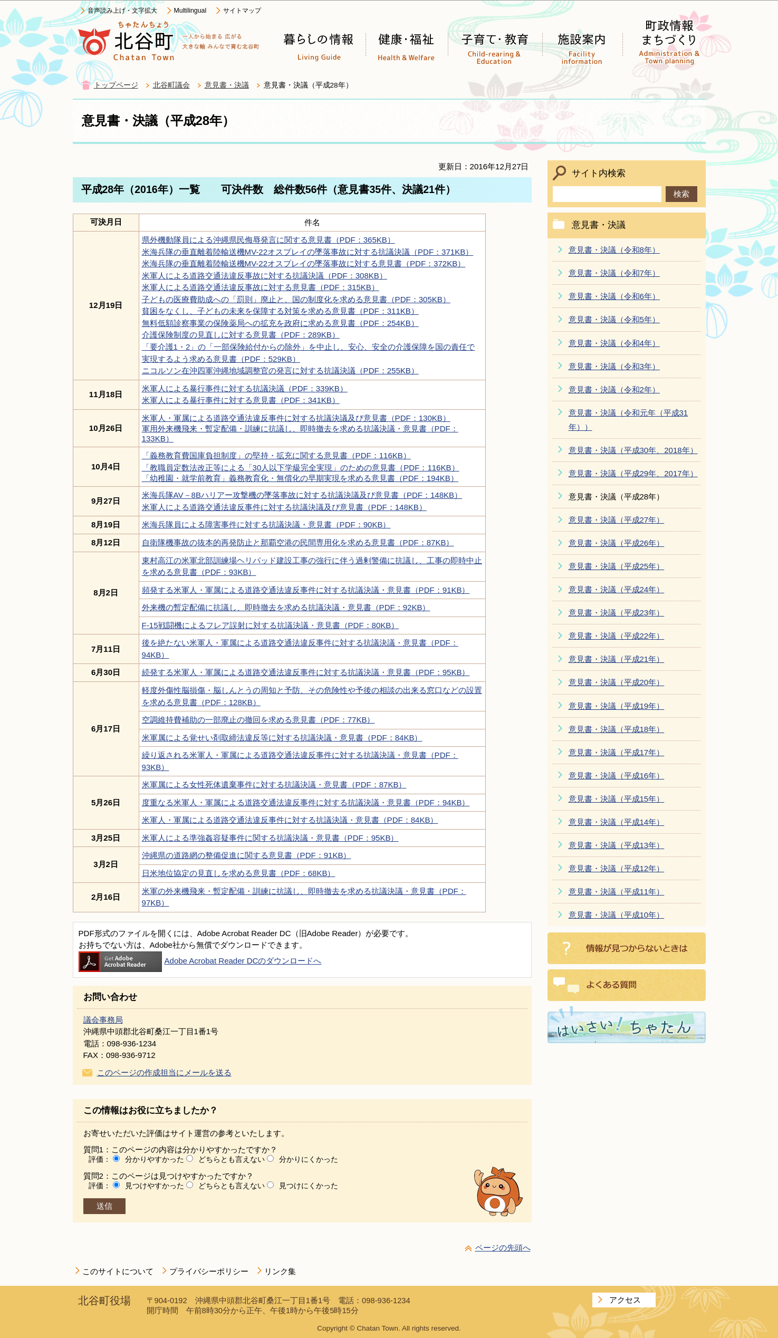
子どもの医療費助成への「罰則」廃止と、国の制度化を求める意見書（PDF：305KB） (296, 299)
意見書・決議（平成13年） (617, 845)
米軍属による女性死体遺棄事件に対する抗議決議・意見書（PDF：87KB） (274, 784)
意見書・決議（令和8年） (614, 249)
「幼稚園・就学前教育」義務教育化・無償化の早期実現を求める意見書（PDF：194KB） (300, 478)
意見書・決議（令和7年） (614, 272)
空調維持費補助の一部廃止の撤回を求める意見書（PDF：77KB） (258, 719)
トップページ (116, 85)
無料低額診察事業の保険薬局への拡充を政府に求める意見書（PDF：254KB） (280, 323)
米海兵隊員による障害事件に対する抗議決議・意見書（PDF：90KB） (266, 524)
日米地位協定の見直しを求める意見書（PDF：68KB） (238, 873)
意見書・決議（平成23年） (617, 612)
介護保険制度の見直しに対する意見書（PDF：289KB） (241, 334)
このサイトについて (117, 1271)
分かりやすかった (154, 1159)
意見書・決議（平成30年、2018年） (633, 450)
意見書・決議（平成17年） (617, 752)
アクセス (625, 1299)
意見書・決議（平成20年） (617, 682)
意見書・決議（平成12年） (617, 868)
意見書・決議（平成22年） (617, 635)
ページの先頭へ (503, 1247)
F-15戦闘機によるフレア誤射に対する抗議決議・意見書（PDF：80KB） (270, 625)
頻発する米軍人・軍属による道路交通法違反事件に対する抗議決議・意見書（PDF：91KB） (306, 589)
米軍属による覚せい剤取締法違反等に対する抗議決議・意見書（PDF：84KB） (282, 737)
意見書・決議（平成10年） (617, 914)
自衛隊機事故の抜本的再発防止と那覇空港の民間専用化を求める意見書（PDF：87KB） (298, 542)
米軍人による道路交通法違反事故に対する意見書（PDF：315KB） (260, 287)
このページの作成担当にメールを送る (164, 1072)
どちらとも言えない (231, 1159)
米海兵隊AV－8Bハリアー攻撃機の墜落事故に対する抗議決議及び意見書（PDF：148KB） (302, 494)
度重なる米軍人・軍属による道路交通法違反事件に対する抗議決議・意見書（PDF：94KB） (306, 802)
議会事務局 (103, 1019)
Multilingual (190, 10)
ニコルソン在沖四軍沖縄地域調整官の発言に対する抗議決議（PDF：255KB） (280, 370)
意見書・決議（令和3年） (614, 366)
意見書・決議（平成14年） (617, 821)
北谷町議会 (171, 85)
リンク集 (280, 1271)
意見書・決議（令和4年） (614, 343)
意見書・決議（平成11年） (617, 891)
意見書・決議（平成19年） (617, 705)
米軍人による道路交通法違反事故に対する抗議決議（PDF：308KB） (264, 275)
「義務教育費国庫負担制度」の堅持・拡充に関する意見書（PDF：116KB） (276, 455)
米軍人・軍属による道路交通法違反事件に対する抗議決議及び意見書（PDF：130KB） (296, 417)
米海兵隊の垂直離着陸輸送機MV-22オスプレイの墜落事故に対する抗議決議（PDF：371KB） (308, 251)
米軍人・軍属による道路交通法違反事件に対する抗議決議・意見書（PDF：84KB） (290, 819)
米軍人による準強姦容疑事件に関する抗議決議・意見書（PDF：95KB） (270, 837)
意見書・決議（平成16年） (617, 775)
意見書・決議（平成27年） (617, 519)
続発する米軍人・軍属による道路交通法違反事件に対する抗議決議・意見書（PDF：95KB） (306, 672)
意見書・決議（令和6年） (614, 296)
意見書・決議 (227, 85)
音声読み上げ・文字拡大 (122, 10)
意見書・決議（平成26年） (617, 542)
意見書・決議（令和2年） (614, 389)
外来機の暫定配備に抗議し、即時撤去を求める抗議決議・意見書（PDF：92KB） (286, 607)
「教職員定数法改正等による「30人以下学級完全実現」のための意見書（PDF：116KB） (300, 467)
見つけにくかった (308, 1185)
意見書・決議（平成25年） (617, 566)
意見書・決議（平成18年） (617, 729)
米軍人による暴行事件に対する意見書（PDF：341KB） (241, 400)
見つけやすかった (154, 1185)
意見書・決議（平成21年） (617, 658)
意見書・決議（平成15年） (617, 798)
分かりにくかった (308, 1159)
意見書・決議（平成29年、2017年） (633, 473)
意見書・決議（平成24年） (617, 589)
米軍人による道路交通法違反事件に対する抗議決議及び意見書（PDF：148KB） (284, 507)
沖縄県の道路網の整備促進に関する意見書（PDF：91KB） (246, 855)
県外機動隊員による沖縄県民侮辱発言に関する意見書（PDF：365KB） (268, 239)
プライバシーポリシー (208, 1271)
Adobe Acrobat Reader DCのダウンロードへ (200, 960)
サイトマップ (242, 10)
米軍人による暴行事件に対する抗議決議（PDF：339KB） (245, 388)
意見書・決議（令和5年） (614, 319)
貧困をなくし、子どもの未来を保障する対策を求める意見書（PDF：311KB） (280, 310)
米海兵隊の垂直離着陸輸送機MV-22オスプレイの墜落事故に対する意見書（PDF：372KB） (304, 263)
